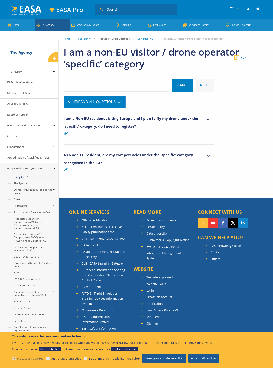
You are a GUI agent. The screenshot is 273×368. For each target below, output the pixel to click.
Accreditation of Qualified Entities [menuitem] (28, 157)
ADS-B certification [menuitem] (25, 285)
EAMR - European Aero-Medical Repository (104, 254)
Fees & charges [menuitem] (23, 301)
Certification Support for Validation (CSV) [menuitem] (28, 248)
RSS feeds (153, 317)
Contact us (218, 252)
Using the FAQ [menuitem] (22, 177)
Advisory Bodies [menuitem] (17, 104)
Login (249, 9)
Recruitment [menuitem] (21, 321)
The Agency (48, 24)
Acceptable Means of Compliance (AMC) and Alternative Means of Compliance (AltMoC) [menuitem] (27, 223)
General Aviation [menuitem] (23, 308)
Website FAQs (156, 284)
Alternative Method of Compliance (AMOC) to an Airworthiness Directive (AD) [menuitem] (30, 237)
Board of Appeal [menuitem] (17, 114)
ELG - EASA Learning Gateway (102, 263)
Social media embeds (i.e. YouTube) (114, 359)
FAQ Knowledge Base (226, 246)
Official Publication (95, 220)
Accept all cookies (204, 358)
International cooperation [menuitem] (29, 314)
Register (258, 9)
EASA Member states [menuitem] (20, 82)
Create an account (159, 297)
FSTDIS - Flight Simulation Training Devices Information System (102, 298)
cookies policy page (124, 349)
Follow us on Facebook (223, 223)
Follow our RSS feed (203, 223)
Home (16, 24)
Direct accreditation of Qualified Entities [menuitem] (32, 264)
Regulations (159, 24)
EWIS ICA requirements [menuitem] (27, 279)
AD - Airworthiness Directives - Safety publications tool (103, 229)
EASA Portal (90, 245)
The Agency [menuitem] (14, 71)
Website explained (159, 277)
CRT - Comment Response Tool (103, 238)
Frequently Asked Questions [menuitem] (25, 168)
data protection (50, 349)
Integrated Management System (163, 255)
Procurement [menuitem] (15, 147)
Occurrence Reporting (97, 310)
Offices (216, 259)
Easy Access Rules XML (162, 310)
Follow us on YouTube (213, 223)
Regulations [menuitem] (21, 206)
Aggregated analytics (66, 359)
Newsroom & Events (87, 24)
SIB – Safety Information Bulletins (99, 331)
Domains (126, 24)
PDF (243, 57)
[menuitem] (249, 9)
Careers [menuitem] (12, 136)
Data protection (157, 233)
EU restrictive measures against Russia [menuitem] (33, 191)
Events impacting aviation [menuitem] (23, 125)
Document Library (198, 24)
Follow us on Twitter (233, 223)
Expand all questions (95, 101)
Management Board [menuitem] (20, 93)
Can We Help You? (241, 24)
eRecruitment (91, 287)
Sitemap (152, 323)
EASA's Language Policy (162, 247)
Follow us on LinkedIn (243, 223)
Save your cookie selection (164, 358)
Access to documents (161, 220)
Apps (235, 9)
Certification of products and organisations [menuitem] (30, 328)
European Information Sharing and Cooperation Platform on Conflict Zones (103, 275)
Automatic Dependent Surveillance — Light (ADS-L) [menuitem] (30, 293)
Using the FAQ (145, 38)
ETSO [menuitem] (17, 272)
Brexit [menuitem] (17, 199)
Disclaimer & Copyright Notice (167, 240)
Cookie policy (155, 227)
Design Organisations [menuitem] (26, 256)
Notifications (155, 304)
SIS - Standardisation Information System (97, 319)
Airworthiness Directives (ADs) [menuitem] (32, 212)
